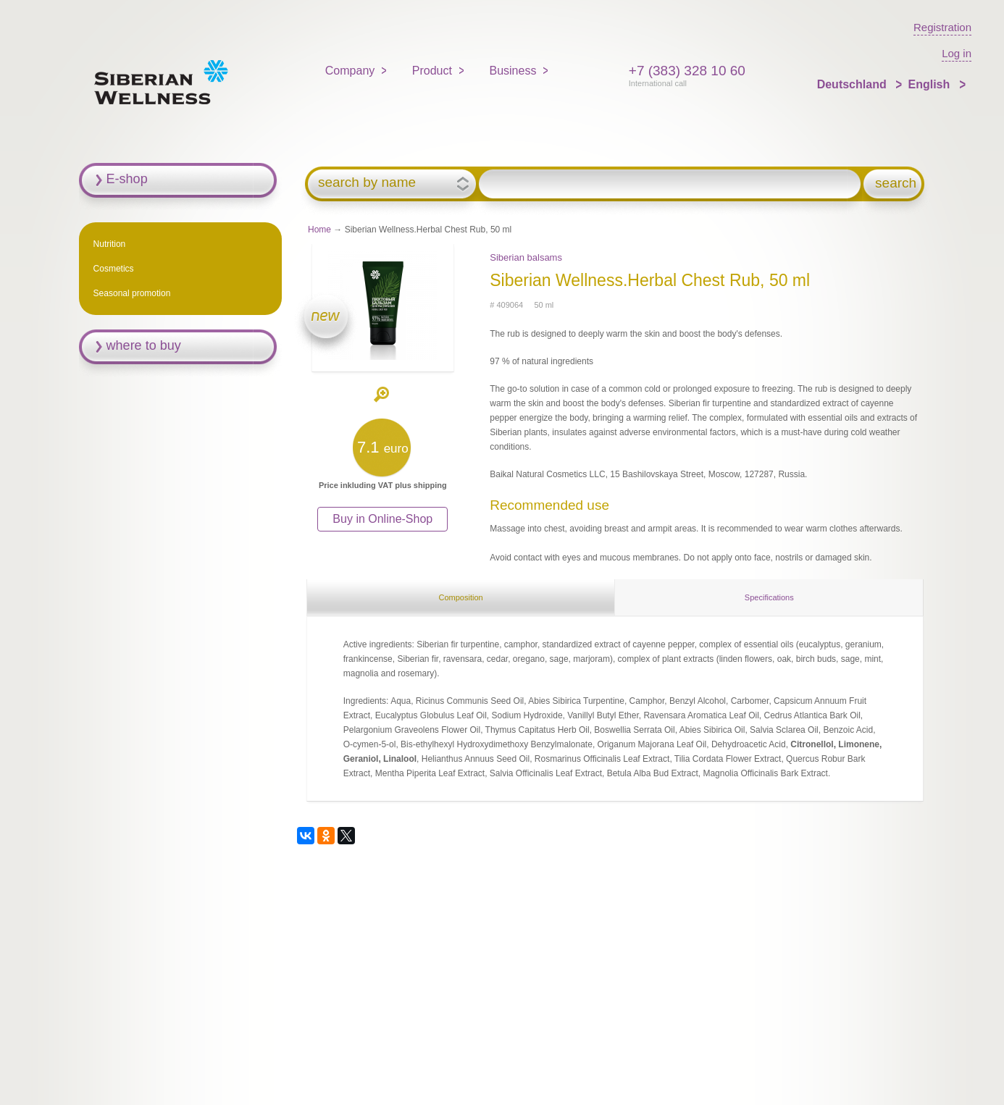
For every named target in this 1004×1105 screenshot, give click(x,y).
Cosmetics (113, 269)
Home (319, 229)
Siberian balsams (526, 257)
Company (350, 70)
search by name (367, 182)
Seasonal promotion (132, 293)
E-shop (127, 179)
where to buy (143, 345)
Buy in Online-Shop (382, 519)
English (930, 84)
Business (512, 70)
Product (432, 70)
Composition (460, 597)
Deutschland (853, 84)
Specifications (769, 597)
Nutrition (109, 244)
